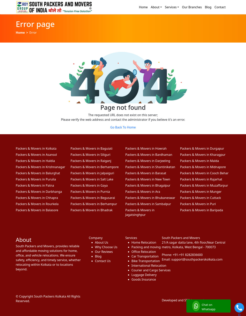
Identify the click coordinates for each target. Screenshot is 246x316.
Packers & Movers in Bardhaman (148, 155)
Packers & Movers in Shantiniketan (150, 167)
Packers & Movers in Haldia (35, 161)
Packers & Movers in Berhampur (94, 204)
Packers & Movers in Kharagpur (202, 155)
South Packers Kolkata (50, 296)
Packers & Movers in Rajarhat (201, 179)
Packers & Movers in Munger (201, 191)
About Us (101, 242)
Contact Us (103, 261)
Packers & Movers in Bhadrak (92, 210)
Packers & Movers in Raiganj (91, 161)
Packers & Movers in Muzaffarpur (204, 185)
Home (143, 7)
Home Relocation (143, 242)
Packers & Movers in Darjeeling (147, 161)
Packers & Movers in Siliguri (90, 155)
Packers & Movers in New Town (147, 179)
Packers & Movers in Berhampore (95, 167)
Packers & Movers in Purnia (90, 191)
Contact (220, 7)
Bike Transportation (144, 261)
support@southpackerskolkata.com (197, 259)
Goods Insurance (143, 279)
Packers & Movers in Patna (35, 185)
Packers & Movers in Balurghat (38, 173)
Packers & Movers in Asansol (36, 155)
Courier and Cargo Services (144, 270)
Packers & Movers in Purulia (36, 179)
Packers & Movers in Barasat (145, 173)
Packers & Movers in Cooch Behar (204, 173)
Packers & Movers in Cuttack (200, 198)
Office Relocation (143, 252)
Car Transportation (144, 256)
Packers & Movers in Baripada (201, 210)
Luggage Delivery (144, 275)
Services (171, 7)
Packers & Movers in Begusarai (93, 198)
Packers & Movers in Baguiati (91, 148)
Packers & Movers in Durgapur (202, 148)
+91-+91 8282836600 (188, 255)
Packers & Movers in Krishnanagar (40, 167)
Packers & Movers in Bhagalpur (147, 185)
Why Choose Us (106, 247)
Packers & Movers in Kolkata (36, 148)
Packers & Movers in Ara (142, 191)
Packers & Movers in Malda (199, 161)
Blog (208, 7)
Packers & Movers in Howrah (146, 148)
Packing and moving (144, 247)
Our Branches (192, 7)
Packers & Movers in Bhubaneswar (150, 198)
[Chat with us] (208, 306)
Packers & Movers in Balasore (37, 210)
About (155, 7)
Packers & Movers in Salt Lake (92, 179)
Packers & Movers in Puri (198, 204)
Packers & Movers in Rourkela (37, 204)
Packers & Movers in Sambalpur (148, 204)
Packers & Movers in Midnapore (203, 167)
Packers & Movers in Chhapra (37, 198)
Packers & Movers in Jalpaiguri (92, 173)
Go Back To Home (123, 127)
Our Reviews (104, 252)
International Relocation (144, 265)
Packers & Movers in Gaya (89, 185)
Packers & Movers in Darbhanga (39, 191)
